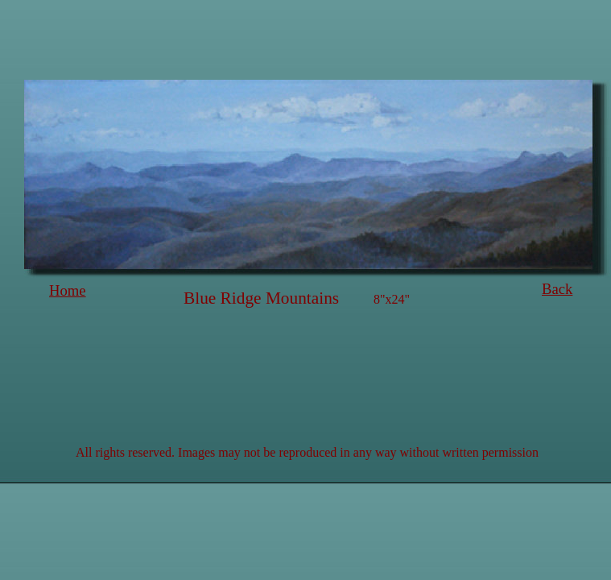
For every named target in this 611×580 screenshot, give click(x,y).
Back (557, 288)
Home (67, 290)
